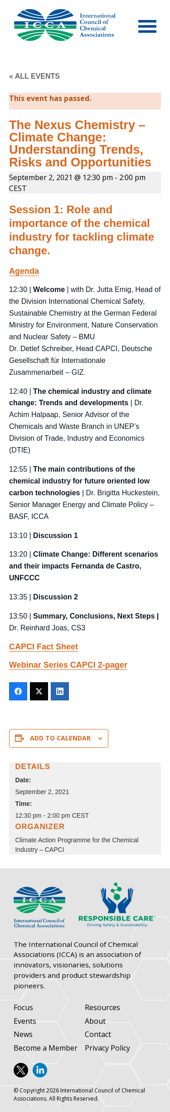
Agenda (24, 271)
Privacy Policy (107, 1048)
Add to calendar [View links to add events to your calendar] (60, 738)
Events (25, 1021)
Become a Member (46, 1048)
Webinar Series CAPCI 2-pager (68, 664)
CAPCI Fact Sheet (43, 646)
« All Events (34, 76)
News (23, 1034)
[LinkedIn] (60, 691)
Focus (23, 1007)
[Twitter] (39, 691)
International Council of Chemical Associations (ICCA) (65, 25)
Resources (102, 1007)
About (95, 1021)
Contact (98, 1034)
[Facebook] (18, 691)
